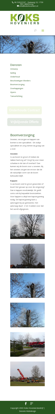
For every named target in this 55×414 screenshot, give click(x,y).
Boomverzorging (17, 84)
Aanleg (13, 73)
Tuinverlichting (16, 96)
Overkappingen (16, 88)
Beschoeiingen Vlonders (20, 80)
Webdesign (31, 411)
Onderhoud (15, 76)
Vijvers (13, 92)
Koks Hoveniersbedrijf (33, 408)
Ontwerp (14, 69)
